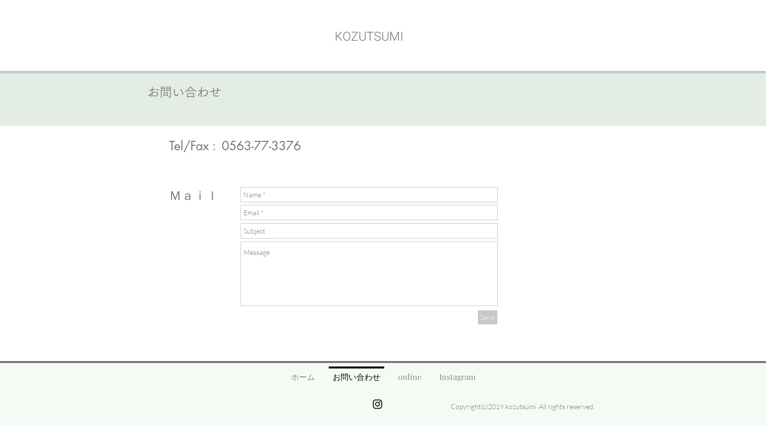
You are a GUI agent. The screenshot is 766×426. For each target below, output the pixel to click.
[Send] (487, 317)
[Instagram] (377, 404)
